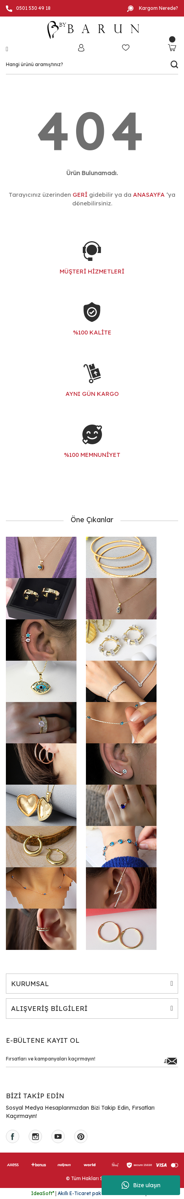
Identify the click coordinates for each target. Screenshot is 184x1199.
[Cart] (172, 47)
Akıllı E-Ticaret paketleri (85, 1193)
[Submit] (170, 1061)
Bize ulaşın (141, 1185)
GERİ (80, 194)
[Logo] (92, 29)
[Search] (92, 64)
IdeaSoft (42, 1193)
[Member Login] (81, 47)
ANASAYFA (149, 194)
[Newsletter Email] (92, 1061)
